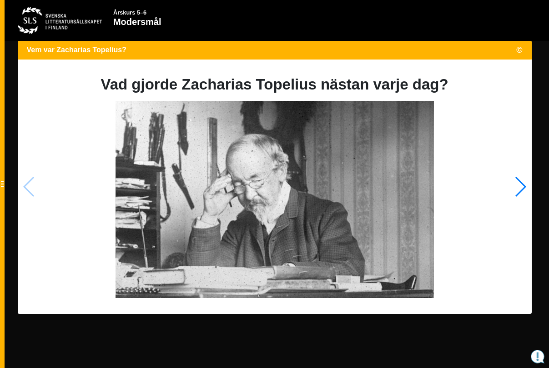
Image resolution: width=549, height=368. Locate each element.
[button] (520, 187)
